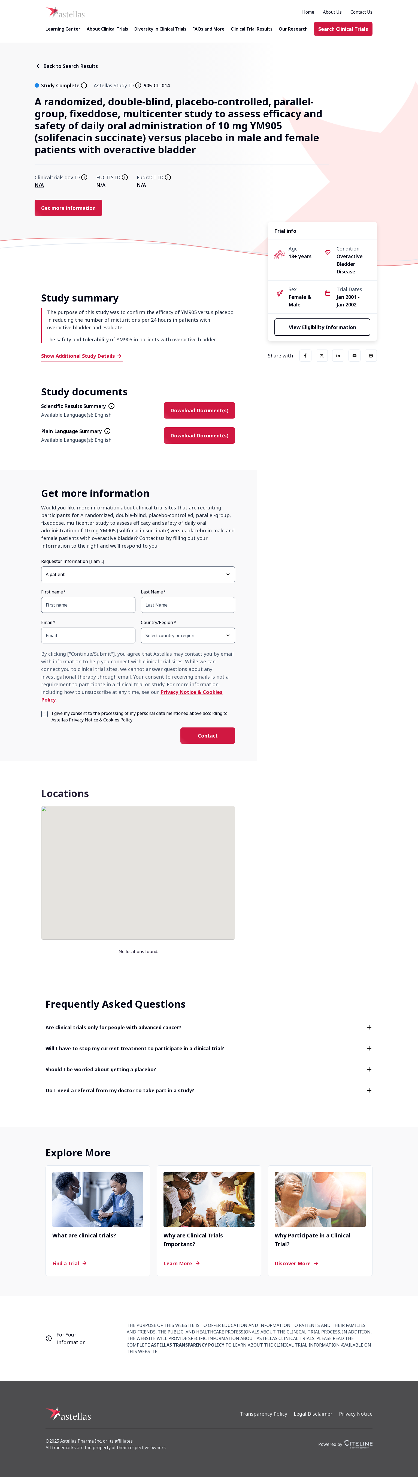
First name (52, 592)
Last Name (152, 592)
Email (47, 622)
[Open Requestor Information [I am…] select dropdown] (228, 574)
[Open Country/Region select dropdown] (228, 635)
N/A (39, 185)
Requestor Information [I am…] (72, 561)
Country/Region (157, 622)
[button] (209, 1027)
